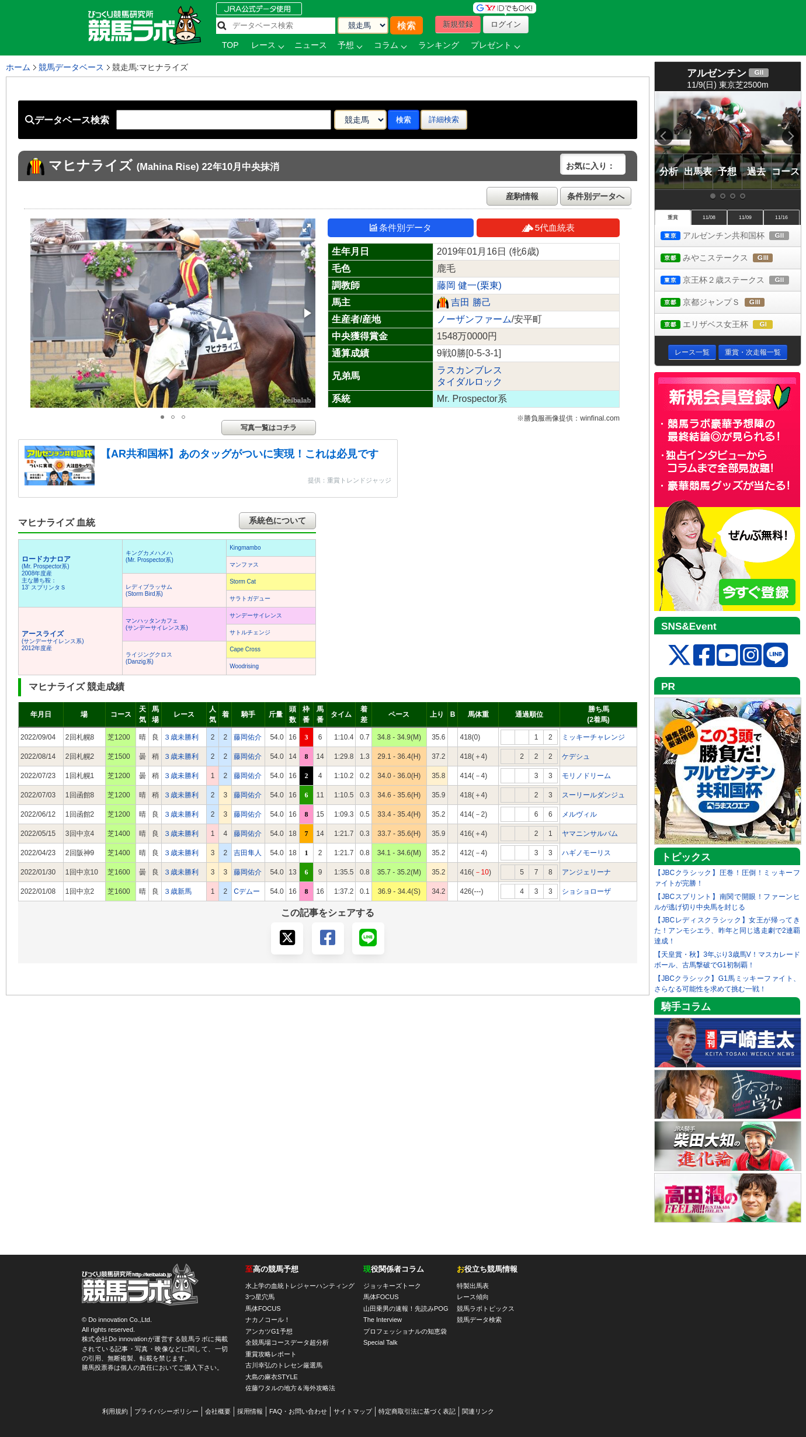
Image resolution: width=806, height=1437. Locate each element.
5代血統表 (548, 227)
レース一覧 (692, 352)
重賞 (673, 217)
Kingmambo (245, 547)
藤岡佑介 (248, 737)
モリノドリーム (586, 776)
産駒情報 (522, 196)
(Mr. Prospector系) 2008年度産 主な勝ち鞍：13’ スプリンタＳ (46, 573)
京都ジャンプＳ (723, 302)
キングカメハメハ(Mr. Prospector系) (149, 556)
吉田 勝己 (471, 302)
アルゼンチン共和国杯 (731, 236)
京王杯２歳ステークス (731, 280)
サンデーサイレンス (256, 615)
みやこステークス (727, 258)
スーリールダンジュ (593, 795)
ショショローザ (586, 891)
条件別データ (401, 227)
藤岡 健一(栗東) (469, 285)
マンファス (244, 564)
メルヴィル (579, 814)
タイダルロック (469, 382)
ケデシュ (576, 756)
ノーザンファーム (474, 319)
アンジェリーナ (586, 872)
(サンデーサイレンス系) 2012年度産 (53, 641)
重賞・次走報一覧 (753, 352)
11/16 (781, 217)
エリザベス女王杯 (727, 325)
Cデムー (247, 891)
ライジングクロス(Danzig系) (149, 658)
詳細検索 (444, 119)
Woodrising (244, 666)
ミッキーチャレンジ (593, 737)
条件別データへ (595, 196)
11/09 (745, 217)
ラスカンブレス (469, 370)
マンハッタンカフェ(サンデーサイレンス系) (157, 624)
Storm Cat (243, 581)
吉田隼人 (248, 853)
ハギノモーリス (586, 853)
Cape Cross (245, 649)
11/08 (709, 217)
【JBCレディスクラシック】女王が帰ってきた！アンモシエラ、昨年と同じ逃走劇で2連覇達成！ (727, 930)
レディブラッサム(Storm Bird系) (149, 590)
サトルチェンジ (250, 632)
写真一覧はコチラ (269, 428)
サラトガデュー (250, 598)
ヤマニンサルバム (590, 833)
